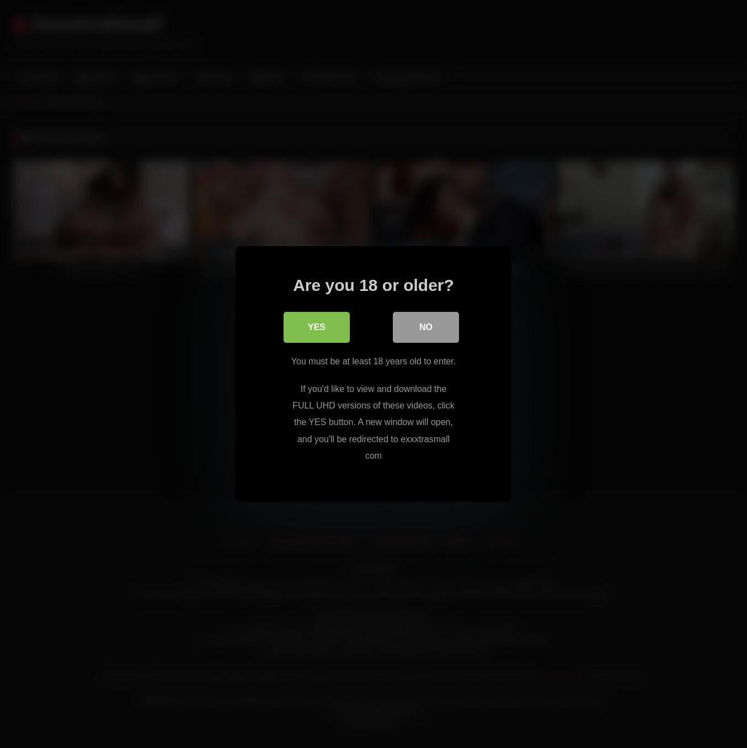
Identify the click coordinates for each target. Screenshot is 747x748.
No (426, 327)
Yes (317, 327)
